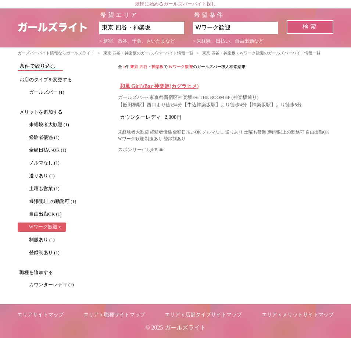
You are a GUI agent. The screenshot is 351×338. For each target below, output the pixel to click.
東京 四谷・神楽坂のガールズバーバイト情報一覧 (148, 53)
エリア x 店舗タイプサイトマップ (203, 314)
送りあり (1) (42, 175)
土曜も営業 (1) (44, 188)
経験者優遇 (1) (44, 137)
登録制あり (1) (44, 252)
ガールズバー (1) (46, 92)
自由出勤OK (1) (45, 214)
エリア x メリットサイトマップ (298, 314)
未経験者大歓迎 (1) (49, 124)
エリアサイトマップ (40, 314)
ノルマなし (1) (44, 163)
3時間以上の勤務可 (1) (52, 201)
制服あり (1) (42, 239)
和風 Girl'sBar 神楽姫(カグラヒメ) (159, 86)
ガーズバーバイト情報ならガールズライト (56, 53)
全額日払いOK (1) (48, 150)
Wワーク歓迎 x (45, 227)
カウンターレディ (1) (51, 284)
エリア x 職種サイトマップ (114, 314)
